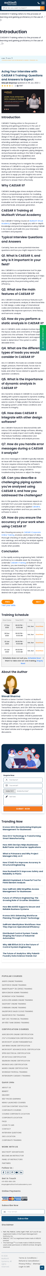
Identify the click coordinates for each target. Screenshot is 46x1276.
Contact (6, 1129)
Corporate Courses (11, 1110)
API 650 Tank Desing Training (15, 1022)
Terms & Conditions (27, 1258)
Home (3, 58)
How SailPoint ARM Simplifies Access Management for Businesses (21, 890)
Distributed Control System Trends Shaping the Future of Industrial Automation (20, 935)
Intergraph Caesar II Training (16, 1076)
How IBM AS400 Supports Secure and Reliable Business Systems (21, 908)
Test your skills (8, 605)
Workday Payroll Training (14, 1072)
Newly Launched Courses (14, 1102)
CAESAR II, (36, 507)
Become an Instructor (13, 1155)
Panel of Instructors (12, 1159)
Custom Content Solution (15, 1106)
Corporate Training (11, 1140)
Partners (6, 1163)
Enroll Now (39, 626)
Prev (7, 601)
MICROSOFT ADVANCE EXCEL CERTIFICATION (21, 1049)
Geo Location (8, 1136)
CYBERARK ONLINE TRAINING (14, 1007)
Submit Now (23, 808)
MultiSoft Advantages (13, 1152)
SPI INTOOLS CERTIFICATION (14, 1057)
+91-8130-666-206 (8, 1181)
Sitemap (36, 1264)
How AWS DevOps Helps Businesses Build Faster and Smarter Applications (22, 846)
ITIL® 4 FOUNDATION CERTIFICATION (17, 1038)
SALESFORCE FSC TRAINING (13, 1015)
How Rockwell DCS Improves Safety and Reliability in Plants (23, 872)
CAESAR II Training (18, 563)
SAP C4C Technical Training (15, 1019)
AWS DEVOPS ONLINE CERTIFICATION (17, 1034)
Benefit (5, 1091)
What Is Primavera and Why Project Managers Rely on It (20, 854)
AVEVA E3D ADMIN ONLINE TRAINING (17, 1000)
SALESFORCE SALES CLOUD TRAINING (17, 1011)
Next (38, 601)
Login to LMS (8, 1125)
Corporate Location (12, 1117)
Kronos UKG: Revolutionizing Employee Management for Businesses (22, 828)
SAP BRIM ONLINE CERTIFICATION (16, 1045)
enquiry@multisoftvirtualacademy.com (16, 1184)
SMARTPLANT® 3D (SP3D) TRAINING (17, 989)
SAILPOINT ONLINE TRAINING (14, 1004)
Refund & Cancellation (29, 1261)
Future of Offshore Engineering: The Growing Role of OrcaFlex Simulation (21, 899)
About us (6, 1087)
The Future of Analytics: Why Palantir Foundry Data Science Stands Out (21, 954)
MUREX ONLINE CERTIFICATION (15, 1068)
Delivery (5, 1095)
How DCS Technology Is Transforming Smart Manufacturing (22, 837)
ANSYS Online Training (12, 981)
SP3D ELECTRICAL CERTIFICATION (16, 1053)
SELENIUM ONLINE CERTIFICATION (16, 1061)
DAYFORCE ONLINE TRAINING (14, 985)
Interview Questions (11, 1132)
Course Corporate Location (16, 1114)
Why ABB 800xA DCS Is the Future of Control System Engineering (21, 945)
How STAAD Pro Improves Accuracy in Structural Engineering (22, 863)
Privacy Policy (25, 1264)
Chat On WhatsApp (43, 337)
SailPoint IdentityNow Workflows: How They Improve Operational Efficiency (22, 925)
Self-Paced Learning (11, 1099)
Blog (9, 58)
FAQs (4, 1121)
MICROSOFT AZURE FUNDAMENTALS (17, 1042)
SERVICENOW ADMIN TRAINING (15, 992)
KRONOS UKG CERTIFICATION (14, 1064)
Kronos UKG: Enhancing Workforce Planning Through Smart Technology (21, 916)
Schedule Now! (34, 658)
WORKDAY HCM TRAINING (13, 996)
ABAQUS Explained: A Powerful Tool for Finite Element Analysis (22, 881)
